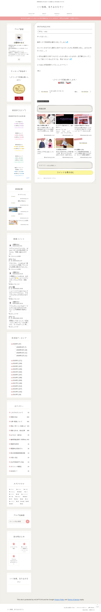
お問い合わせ (91, 607)
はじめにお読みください (69, 607)
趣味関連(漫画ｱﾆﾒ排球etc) (43, 101)
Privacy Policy (59, 599)
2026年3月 (20, 350)
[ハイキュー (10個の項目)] (12, 501)
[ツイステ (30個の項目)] (12, 494)
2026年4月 (20, 347)
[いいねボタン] (38, 71)
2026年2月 (20, 353)
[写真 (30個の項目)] (18, 494)
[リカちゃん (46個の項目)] (12, 492)
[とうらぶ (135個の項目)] (19, 489)
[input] (18, 521)
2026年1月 (20, 356)
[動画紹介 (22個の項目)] (25, 497)
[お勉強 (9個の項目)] (22, 501)
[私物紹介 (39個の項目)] (20, 492)
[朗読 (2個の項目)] (24, 504)
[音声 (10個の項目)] (18, 501)
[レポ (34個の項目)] (26, 492)
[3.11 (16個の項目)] (27, 499)
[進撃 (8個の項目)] (27, 501)
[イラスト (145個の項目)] (12, 489)
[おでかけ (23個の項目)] (18, 497)
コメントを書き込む (65, 172)
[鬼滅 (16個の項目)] (22, 499)
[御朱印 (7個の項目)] (14, 504)
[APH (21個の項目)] (11, 499)
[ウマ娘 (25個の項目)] (12, 497)
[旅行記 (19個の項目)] (16, 499)
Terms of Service (74, 599)
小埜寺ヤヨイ (19, 43)
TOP (97, 607)
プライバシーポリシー (82, 607)
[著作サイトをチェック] (19, 59)
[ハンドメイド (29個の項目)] (25, 494)
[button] (27, 521)
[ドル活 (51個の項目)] (26, 489)
